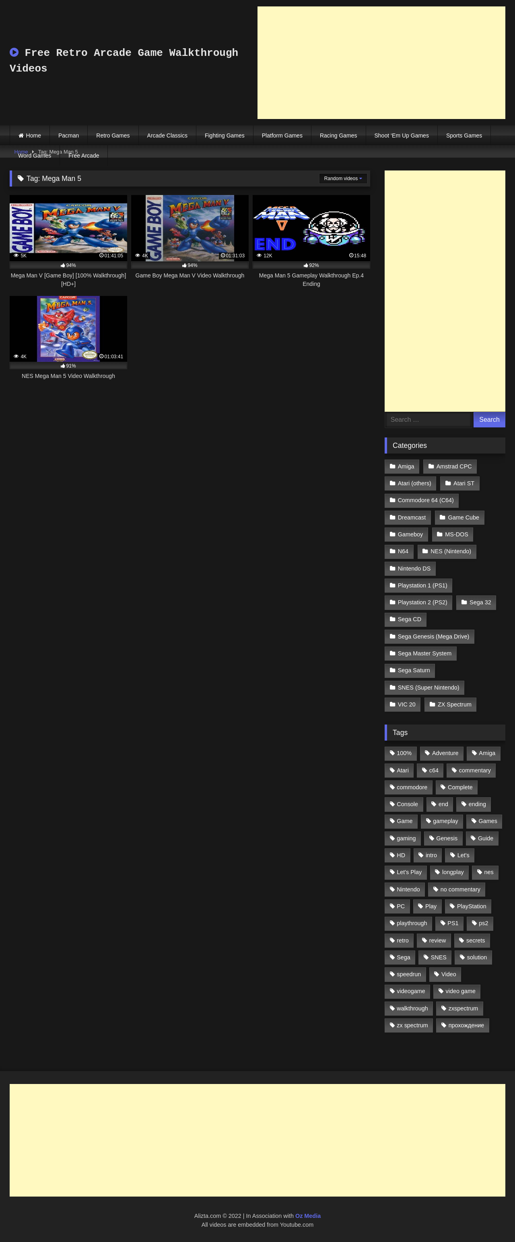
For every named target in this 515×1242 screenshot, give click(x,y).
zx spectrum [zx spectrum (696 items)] (412, 1025)
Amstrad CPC (454, 466)
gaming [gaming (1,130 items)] (406, 838)
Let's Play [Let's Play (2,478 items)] (409, 872)
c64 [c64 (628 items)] (434, 770)
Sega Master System (425, 653)
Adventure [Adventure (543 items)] (445, 753)
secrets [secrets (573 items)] (475, 940)
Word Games (34, 155)
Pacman (68, 135)
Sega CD (409, 619)
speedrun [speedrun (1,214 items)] (409, 974)
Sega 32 (480, 602)
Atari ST (463, 483)
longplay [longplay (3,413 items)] (453, 872)
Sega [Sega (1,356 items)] (403, 957)
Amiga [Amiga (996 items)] (487, 753)
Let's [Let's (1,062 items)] (463, 855)
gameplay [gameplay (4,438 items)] (445, 821)
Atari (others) (414, 483)
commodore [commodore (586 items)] (412, 787)
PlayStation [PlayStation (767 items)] (471, 906)
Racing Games (338, 135)
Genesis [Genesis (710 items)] (446, 838)
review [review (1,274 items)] (437, 940)
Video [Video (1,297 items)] (448, 974)
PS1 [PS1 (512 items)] (452, 923)
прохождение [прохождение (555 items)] (466, 1025)
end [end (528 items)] (443, 804)
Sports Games (464, 135)
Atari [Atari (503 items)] (403, 770)
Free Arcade (83, 155)
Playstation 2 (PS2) (422, 602)
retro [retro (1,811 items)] (403, 940)
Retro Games (113, 135)
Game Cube (464, 517)
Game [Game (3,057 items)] (404, 821)
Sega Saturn (414, 670)
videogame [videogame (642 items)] (411, 991)
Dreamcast (412, 517)
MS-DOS (456, 534)
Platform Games (282, 135)
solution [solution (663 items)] (477, 957)
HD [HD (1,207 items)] (401, 855)
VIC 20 (407, 704)
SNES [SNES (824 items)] (439, 957)
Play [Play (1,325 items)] (431, 906)
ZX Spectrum (455, 704)
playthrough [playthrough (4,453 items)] (412, 923)
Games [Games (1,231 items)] (488, 821)
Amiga (406, 466)
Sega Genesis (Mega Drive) (434, 636)
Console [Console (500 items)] (407, 804)
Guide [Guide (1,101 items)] (485, 838)
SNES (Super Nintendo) (428, 687)
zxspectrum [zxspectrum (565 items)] (463, 1008)
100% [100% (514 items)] (404, 753)
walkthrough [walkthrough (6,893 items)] (412, 1008)
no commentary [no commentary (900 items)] (460, 889)
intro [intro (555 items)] (431, 855)
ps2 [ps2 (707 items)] (483, 923)
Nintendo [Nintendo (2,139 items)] (408, 889)
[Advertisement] (381, 62)
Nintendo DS (414, 568)
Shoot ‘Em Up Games (402, 135)
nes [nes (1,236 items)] (488, 872)
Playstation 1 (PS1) (422, 585)
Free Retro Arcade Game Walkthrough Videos (124, 61)
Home (33, 135)
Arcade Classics (167, 135)
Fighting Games (225, 135)
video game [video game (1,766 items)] (461, 991)
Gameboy (410, 534)
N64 (403, 551)
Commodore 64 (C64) (426, 500)
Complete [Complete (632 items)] (460, 787)
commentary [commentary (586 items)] (475, 770)
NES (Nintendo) (451, 551)
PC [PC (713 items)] (401, 906)
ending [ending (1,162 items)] (477, 804)
